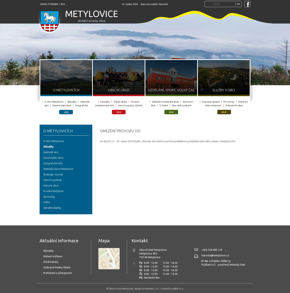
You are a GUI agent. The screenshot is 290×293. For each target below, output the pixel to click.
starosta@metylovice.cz (215, 255)
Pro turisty (228, 102)
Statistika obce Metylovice (58, 168)
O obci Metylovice (54, 102)
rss (63, 4)
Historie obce (51, 185)
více (66, 112)
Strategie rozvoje (53, 174)
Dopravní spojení (211, 102)
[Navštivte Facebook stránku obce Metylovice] (247, 4)
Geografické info (53, 163)
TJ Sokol (163, 105)
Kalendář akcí (50, 152)
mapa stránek (49, 4)
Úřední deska (120, 102)
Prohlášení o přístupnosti (57, 273)
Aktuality (72, 102)
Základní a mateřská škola (165, 102)
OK (238, 4)
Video (46, 202)
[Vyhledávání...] (224, 3)
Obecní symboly (52, 180)
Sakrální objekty (52, 207)
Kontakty (105, 102)
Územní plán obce (62, 105)
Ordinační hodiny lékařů (56, 267)
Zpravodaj (49, 196)
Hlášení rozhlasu (52, 256)
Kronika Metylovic (53, 191)
